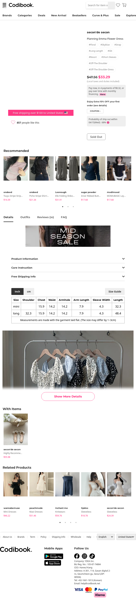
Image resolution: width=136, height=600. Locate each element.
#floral (92, 44)
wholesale (76, 536)
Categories (25, 15)
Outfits (25, 217)
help (89, 536)
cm (29, 291)
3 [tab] (73, 206)
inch (17, 291)
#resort (93, 57)
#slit (110, 50)
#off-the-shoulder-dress (101, 69)
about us (7, 536)
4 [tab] (76, 522)
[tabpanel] (16, 179)
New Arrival (58, 15)
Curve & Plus (100, 15)
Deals (41, 15)
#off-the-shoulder (98, 63)
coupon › (95, 111)
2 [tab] (68, 206)
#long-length (96, 50)
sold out (96, 137)
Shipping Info (58, 536)
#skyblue (105, 44)
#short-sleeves (108, 57)
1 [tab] (62, 206)
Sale (117, 15)
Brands (7, 15)
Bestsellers (79, 15)
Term (32, 536)
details (8, 217)
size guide (115, 291)
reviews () (45, 217)
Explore (131, 15)
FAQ (64, 217)
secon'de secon (98, 32)
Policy (43, 536)
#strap (117, 44)
